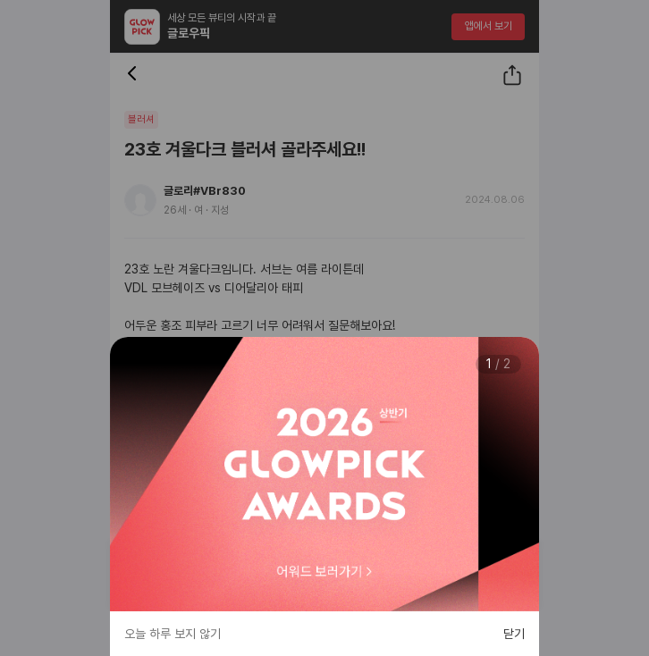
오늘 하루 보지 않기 (172, 634)
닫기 (514, 634)
